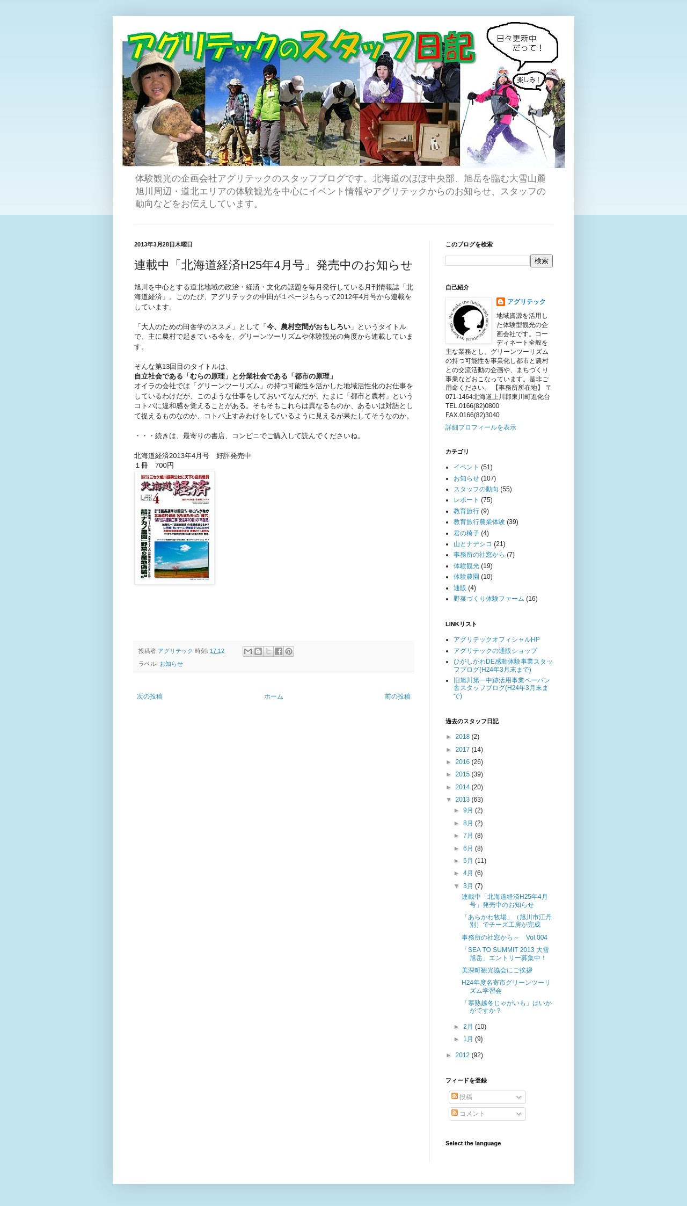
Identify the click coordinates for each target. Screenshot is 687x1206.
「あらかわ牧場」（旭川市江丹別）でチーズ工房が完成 (507, 920)
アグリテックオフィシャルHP (497, 639)
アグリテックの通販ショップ (495, 651)
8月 (469, 823)
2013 (464, 799)
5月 (469, 860)
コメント (468, 1113)
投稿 (461, 1097)
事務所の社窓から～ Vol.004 (504, 937)
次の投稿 (150, 696)
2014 (464, 787)
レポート (466, 500)
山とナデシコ (473, 544)
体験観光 (466, 566)
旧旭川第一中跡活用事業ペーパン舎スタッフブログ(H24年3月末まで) (502, 688)
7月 (469, 835)
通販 (460, 588)
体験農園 (466, 576)
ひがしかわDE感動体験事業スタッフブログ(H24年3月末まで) (503, 665)
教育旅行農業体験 (479, 522)
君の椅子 (466, 533)
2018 (464, 736)
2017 (464, 749)
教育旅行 (466, 511)
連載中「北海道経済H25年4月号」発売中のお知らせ (505, 900)
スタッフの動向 (476, 489)
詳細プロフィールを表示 (480, 427)
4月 (469, 873)
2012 (464, 1055)
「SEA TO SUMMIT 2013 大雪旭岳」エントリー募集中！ (505, 953)
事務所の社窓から (479, 554)
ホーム (273, 696)
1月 (469, 1039)
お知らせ (171, 663)
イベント (466, 467)
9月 (469, 810)
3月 (469, 886)
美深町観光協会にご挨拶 (497, 970)
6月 (469, 848)
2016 (464, 762)
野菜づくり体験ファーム (489, 598)
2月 (469, 1026)
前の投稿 (398, 696)
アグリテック (526, 302)
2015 (464, 774)
